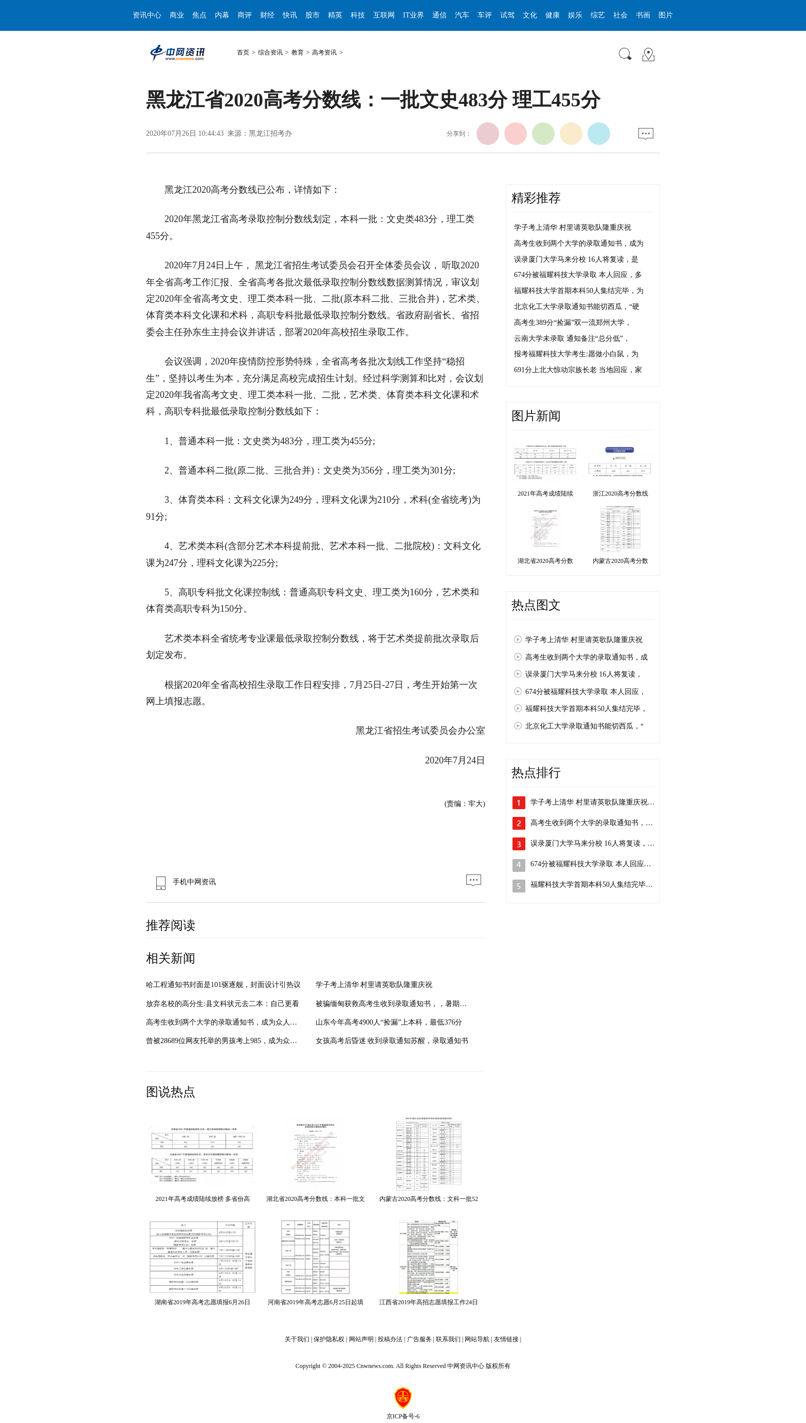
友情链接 (506, 1339)
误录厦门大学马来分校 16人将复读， (584, 674)
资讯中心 (147, 15)
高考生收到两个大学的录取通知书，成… (595, 823)
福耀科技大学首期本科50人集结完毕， (586, 709)
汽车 (462, 15)
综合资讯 (270, 52)
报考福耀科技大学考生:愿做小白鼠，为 (576, 354)
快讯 (290, 15)
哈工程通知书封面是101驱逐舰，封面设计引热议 (223, 985)
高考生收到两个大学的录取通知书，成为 (579, 243)
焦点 (199, 15)
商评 (244, 15)
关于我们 (297, 1339)
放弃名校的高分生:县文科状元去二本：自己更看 (222, 1004)
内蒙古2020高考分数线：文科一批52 (428, 1198)
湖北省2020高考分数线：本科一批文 (315, 1198)
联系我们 (448, 1339)
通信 (439, 15)
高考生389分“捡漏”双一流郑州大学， (573, 322)
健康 (552, 15)
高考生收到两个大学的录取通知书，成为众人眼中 (225, 1022)
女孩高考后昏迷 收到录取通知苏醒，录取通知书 (392, 1041)
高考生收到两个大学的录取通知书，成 (586, 657)
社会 (620, 15)
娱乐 (575, 15)
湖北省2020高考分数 (545, 560)
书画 (643, 15)
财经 (267, 15)
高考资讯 (324, 52)
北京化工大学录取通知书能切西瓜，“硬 (576, 307)
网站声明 (361, 1339)
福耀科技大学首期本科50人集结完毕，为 (579, 291)
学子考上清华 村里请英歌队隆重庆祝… (592, 802)
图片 (665, 15)
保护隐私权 (329, 1339)
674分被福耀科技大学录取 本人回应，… (594, 864)
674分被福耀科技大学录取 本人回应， (585, 692)
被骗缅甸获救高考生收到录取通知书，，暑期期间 (395, 1004)
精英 (335, 15)
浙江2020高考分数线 (620, 493)
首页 (243, 52)
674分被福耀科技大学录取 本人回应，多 (578, 275)
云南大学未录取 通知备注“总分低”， (572, 338)
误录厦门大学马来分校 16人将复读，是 (576, 259)
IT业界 (413, 15)
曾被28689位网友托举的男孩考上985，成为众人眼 (225, 1041)
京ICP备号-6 (403, 1416)
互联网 (384, 15)
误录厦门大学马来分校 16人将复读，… (592, 843)
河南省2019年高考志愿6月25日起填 (315, 1302)
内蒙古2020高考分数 (620, 560)
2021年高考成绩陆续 (545, 493)
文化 (530, 15)
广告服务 (419, 1339)
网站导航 (477, 1339)
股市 (312, 15)
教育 (297, 52)
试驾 (507, 15)
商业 (177, 15)
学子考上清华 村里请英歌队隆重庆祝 (374, 985)
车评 (485, 15)
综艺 (598, 15)
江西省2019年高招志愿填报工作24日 (428, 1302)
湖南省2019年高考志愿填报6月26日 (202, 1302)
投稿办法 (390, 1339)
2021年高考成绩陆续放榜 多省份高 (203, 1198)
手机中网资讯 (183, 882)
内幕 (222, 15)
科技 (358, 15)
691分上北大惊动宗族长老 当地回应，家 (578, 370)
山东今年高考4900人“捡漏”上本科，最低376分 (389, 1022)
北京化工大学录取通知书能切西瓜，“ (584, 726)
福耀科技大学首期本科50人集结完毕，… (595, 884)
